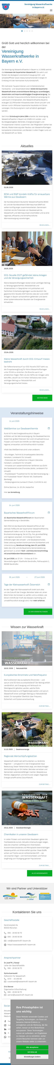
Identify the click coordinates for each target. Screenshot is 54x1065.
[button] (51, 10)
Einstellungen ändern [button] (32, 1057)
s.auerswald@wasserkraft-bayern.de (20, 982)
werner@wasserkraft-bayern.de (18, 995)
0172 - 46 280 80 (13, 979)
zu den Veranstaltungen (38, 612)
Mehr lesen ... (44, 225)
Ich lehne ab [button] (32, 1052)
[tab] (22, 31)
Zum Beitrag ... (44, 706)
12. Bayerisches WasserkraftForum (17, 518)
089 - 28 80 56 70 (13, 968)
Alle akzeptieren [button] (32, 1047)
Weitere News (42, 398)
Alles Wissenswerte (40, 873)
